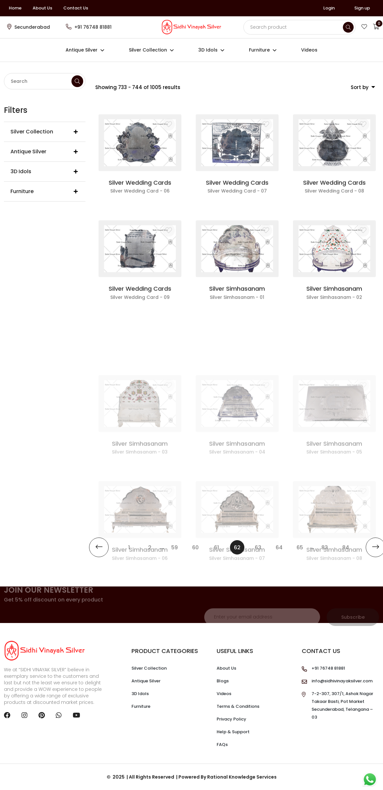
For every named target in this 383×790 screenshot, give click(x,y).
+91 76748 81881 (93, 27)
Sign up (362, 8)
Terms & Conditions (238, 706)
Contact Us (75, 8)
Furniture (259, 50)
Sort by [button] (360, 87)
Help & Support (233, 732)
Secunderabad (32, 27)
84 (345, 547)
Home (15, 8)
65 (300, 547)
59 (174, 547)
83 (324, 547)
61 (216, 547)
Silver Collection (148, 50)
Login (329, 8)
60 (195, 547)
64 (279, 547)
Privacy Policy (231, 719)
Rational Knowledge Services (242, 777)
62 (239, 545)
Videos (309, 50)
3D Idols (208, 50)
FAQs (222, 744)
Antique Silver (82, 50)
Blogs (223, 681)
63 (258, 547)
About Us (42, 8)
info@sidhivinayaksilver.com (342, 681)
